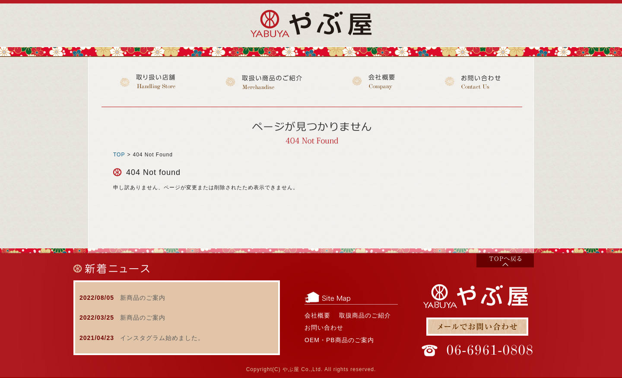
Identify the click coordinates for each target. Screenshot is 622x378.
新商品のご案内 (142, 297)
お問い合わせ (324, 327)
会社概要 (317, 315)
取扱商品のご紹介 (365, 315)
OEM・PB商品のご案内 (339, 340)
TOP (119, 155)
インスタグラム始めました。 (162, 337)
